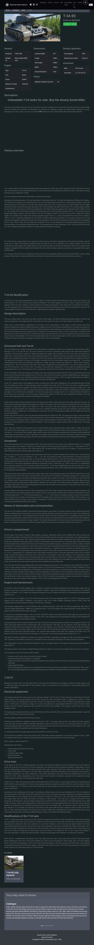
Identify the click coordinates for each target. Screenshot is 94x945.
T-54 (40, 111)
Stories (50, 2)
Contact (80, 2)
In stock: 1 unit (70, 24)
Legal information (47, 937)
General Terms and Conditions (47, 935)
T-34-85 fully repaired (12, 874)
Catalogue (43, 2)
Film (61, 2)
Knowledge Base (68, 4)
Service (56, 2)
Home (8, 10)
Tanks (23, 10)
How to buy (74, 5)
